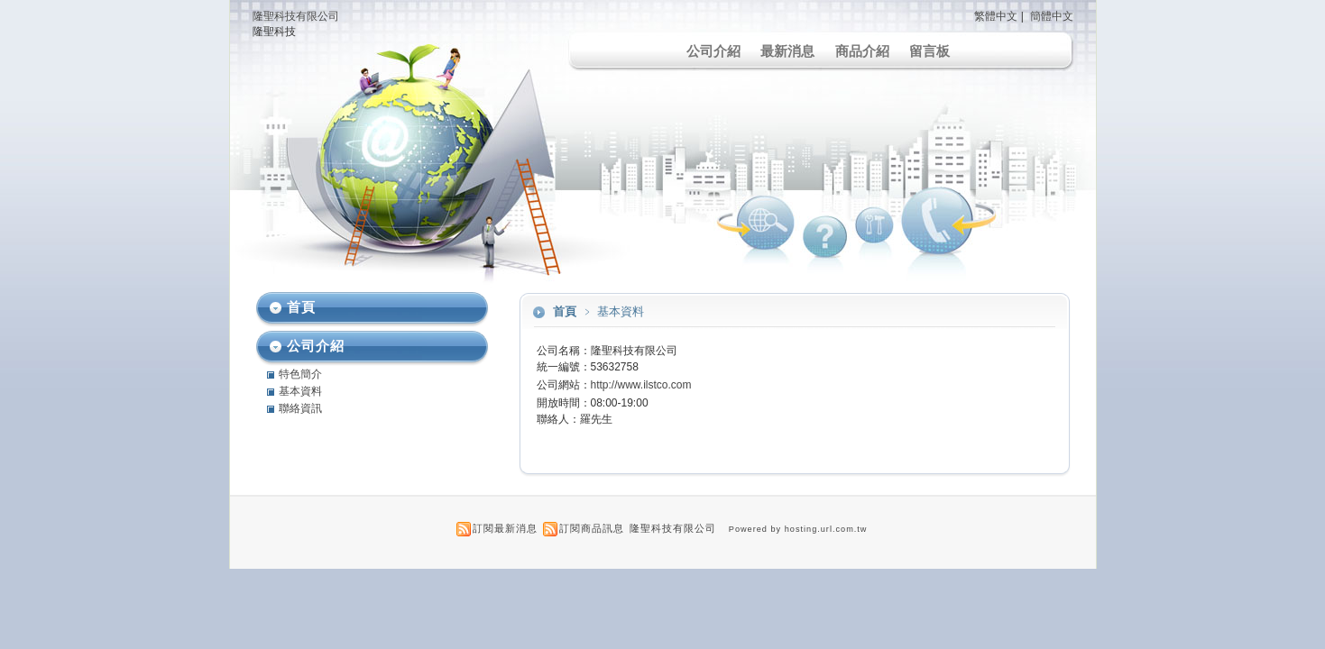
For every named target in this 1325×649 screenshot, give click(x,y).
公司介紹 (713, 51)
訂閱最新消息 (505, 528)
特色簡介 (300, 374)
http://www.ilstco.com (641, 385)
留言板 (929, 51)
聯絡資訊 (300, 408)
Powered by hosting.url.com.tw (798, 529)
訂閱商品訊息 (591, 528)
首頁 (564, 311)
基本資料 (300, 391)
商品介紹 (862, 51)
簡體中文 (1051, 16)
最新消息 (787, 51)
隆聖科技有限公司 (296, 16)
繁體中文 (995, 16)
